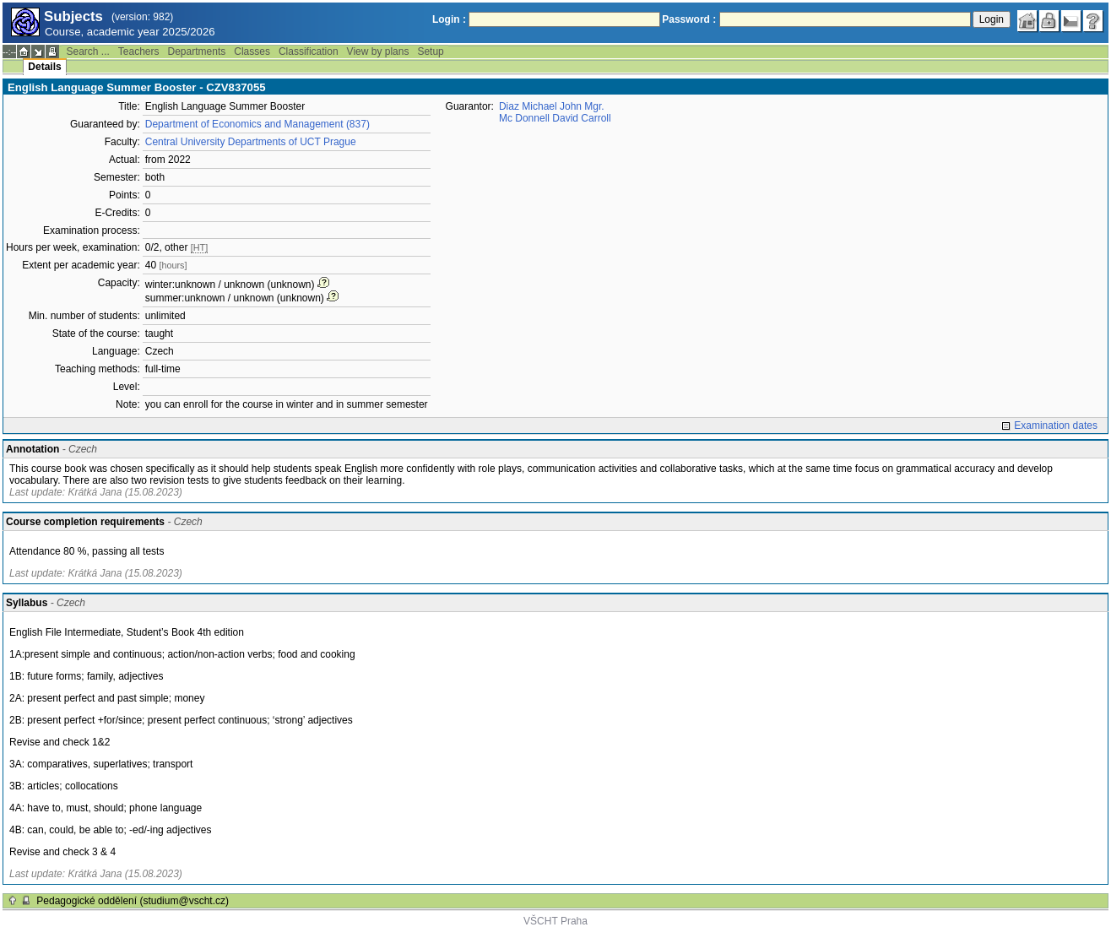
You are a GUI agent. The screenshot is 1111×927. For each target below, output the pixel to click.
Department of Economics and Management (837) (257, 124)
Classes (252, 51)
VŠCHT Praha (555, 921)
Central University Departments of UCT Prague (250, 142)
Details (44, 67)
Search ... (87, 51)
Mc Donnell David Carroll (555, 118)
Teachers (139, 51)
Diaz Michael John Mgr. (551, 106)
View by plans (378, 51)
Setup (430, 51)
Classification (309, 51)
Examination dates (1055, 425)
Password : (689, 19)
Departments (197, 51)
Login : (449, 19)
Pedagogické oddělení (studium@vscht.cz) (132, 901)
